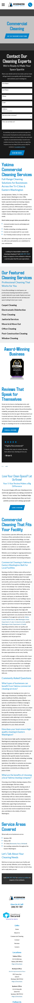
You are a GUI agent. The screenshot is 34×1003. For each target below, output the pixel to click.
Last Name (5, 90)
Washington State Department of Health (14, 624)
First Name (5, 83)
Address (4, 109)
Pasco (19, 843)
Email (3, 102)
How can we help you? (8, 121)
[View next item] (6, 466)
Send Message (17, 153)
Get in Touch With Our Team (17, 36)
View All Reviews (10, 430)
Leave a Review (17, 507)
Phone (4, 96)
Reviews (16, 943)
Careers (17, 947)
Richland (24, 843)
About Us (17, 933)
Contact (17, 940)
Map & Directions (17, 964)
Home (17, 929)
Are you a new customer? (9, 115)
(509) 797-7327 (17, 907)
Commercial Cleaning (17, 936)
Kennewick (13, 843)
